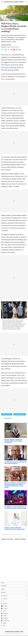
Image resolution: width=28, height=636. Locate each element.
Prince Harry (5, 67)
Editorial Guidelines (20, 539)
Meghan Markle (16, 67)
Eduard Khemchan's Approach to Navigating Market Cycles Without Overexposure (13, 441)
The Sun (16, 120)
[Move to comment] (20, 49)
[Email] (17, 49)
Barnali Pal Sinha (7, 45)
